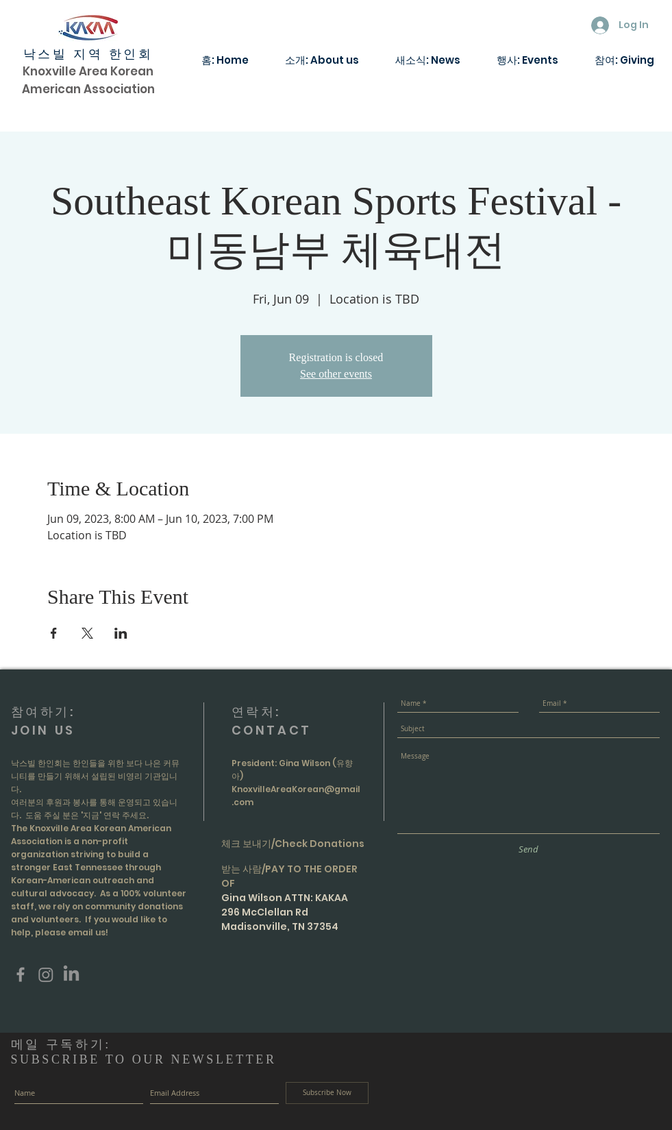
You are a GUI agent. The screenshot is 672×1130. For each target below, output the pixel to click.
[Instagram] (45, 974)
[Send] (528, 849)
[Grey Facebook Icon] (20, 974)
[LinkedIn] (71, 974)
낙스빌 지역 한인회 (88, 54)
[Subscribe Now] (327, 1093)
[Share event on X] (87, 633)
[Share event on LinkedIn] (120, 633)
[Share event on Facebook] (53, 633)
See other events (336, 374)
